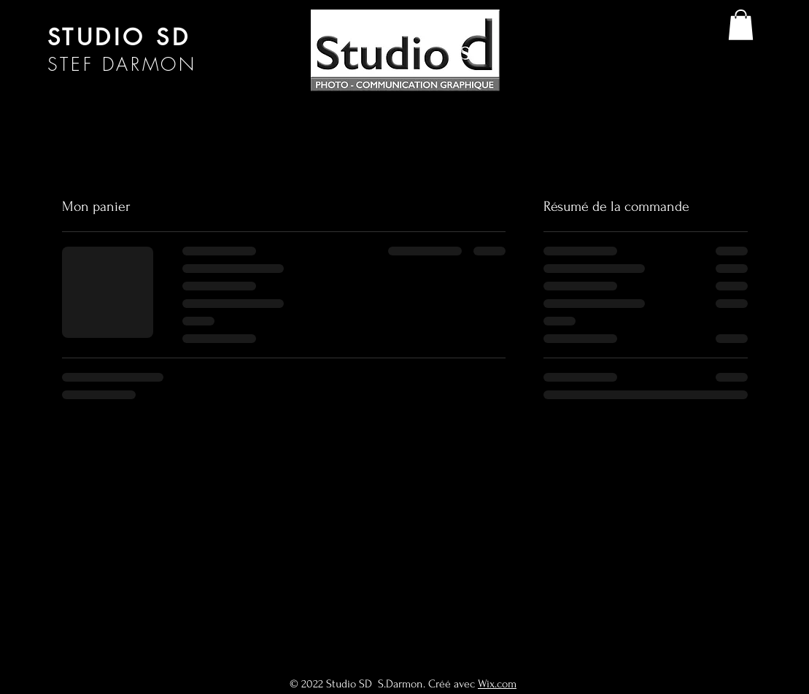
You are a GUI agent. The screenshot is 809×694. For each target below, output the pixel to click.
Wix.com (497, 683)
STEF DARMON (122, 64)
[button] (741, 24)
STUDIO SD (119, 37)
